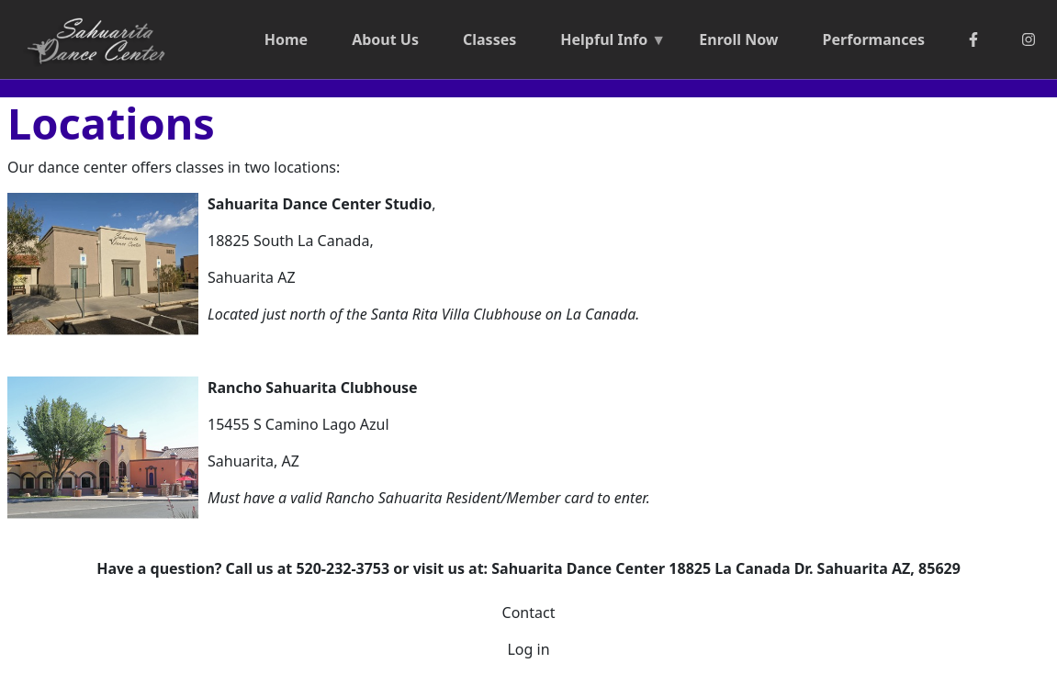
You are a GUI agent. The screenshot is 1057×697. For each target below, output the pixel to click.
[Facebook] (973, 39)
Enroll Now (738, 39)
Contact (529, 612)
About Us (385, 39)
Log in (528, 649)
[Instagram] (1028, 39)
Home (286, 39)
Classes (489, 39)
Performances (874, 39)
